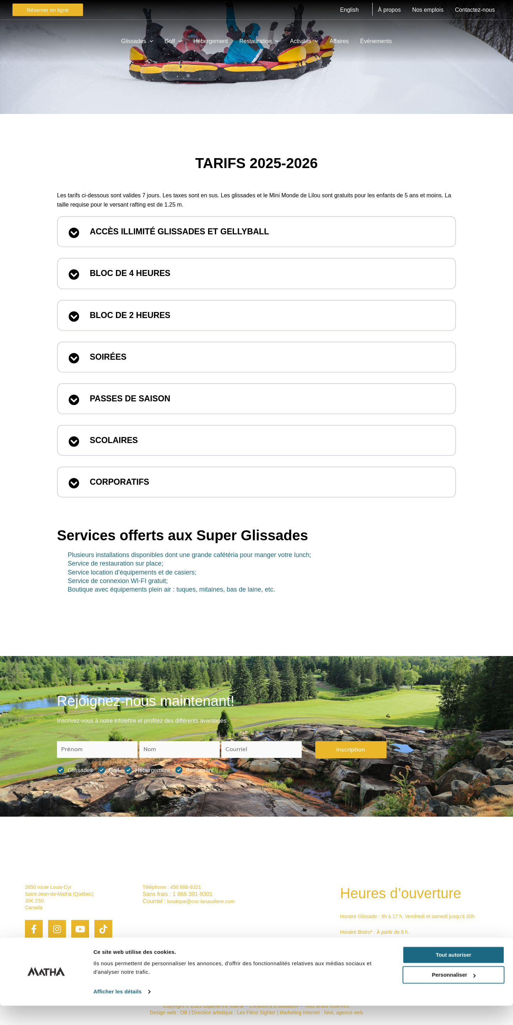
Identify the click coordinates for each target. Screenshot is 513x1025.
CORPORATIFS (123, 488)
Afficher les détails (117, 1011)
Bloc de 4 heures (135, 275)
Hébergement (147, 770)
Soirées (110, 360)
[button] (256, 232)
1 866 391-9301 (192, 894)
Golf (108, 770)
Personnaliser (454, 994)
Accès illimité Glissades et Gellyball (190, 232)
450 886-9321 (185, 887)
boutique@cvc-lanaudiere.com (200, 902)
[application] (149, 41)
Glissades (75, 770)
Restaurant (194, 770)
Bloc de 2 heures (135, 317)
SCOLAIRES (117, 446)
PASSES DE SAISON (135, 403)
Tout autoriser (453, 974)
